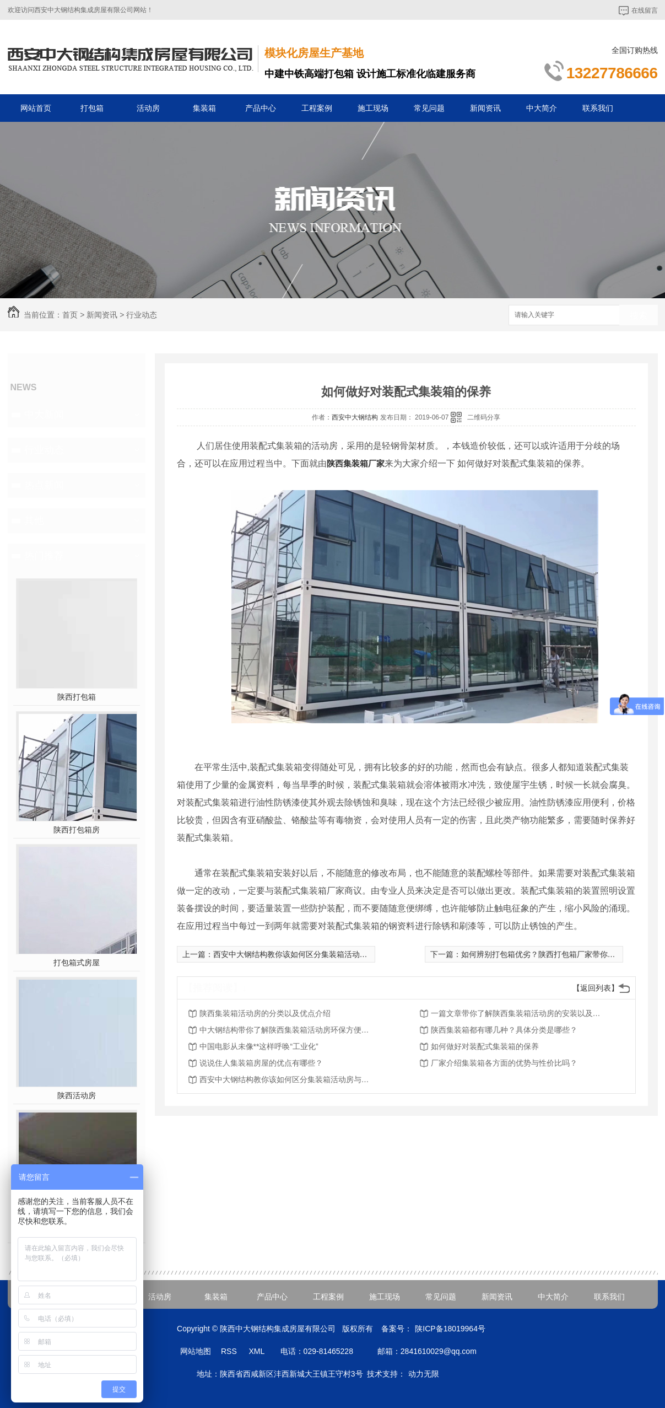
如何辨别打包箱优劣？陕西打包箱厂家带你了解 (542, 954)
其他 (34, 520)
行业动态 (141, 314)
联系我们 (597, 108)
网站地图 (195, 1351)
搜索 (638, 315)
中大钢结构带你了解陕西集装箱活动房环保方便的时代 (287, 1029)
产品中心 (260, 108)
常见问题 (429, 108)
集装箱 (204, 108)
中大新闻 (44, 414)
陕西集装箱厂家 (356, 463)
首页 (70, 314)
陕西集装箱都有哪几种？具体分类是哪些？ (504, 1029)
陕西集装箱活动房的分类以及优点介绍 (265, 1013)
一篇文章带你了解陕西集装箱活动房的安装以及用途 (519, 1013)
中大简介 (541, 108)
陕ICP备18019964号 (450, 1328)
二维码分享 (483, 417)
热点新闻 (44, 485)
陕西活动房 (76, 1095)
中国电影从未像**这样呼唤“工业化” (258, 1046)
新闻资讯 (485, 108)
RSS (230, 1351)
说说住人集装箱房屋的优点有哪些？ (261, 1062)
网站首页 (35, 108)
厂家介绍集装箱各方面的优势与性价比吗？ (504, 1062)
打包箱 (92, 108)
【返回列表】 (595, 988)
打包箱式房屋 (76, 962)
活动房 (148, 108)
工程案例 (316, 108)
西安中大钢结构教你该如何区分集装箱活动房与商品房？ (309, 954)
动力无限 (423, 1373)
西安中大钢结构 (355, 417)
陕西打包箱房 (76, 829)
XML (257, 1351)
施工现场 (373, 108)
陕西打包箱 (76, 696)
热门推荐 (44, 555)
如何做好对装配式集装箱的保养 (485, 1046)
